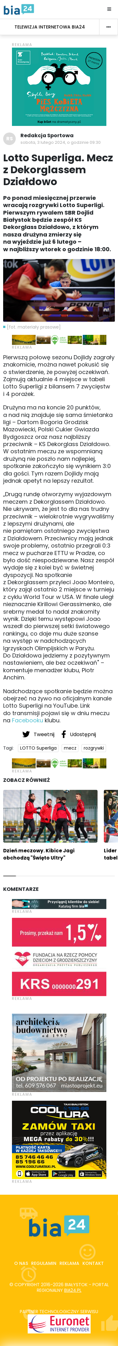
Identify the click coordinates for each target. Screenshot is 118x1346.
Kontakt (93, 1263)
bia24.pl (72, 1290)
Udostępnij (78, 734)
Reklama (69, 1263)
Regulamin (43, 1263)
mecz (70, 748)
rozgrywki (94, 748)
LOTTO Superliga (38, 748)
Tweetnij (39, 734)
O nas (21, 1263)
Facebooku (27, 720)
